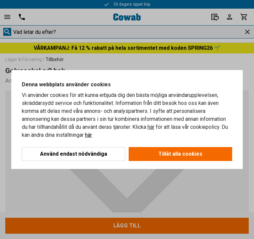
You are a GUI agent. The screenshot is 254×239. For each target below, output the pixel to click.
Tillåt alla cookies (180, 154)
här (151, 127)
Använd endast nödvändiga (73, 154)
